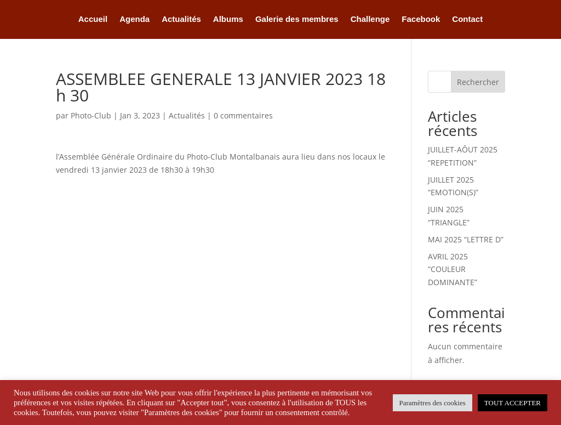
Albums (228, 19)
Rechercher (478, 82)
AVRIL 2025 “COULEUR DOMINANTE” (452, 269)
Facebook (421, 19)
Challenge (370, 19)
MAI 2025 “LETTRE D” (465, 239)
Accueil (92, 19)
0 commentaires (243, 115)
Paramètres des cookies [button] (432, 403)
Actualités (181, 19)
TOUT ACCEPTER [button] (512, 403)
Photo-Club (91, 115)
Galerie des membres (297, 19)
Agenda (134, 19)
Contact (467, 19)
